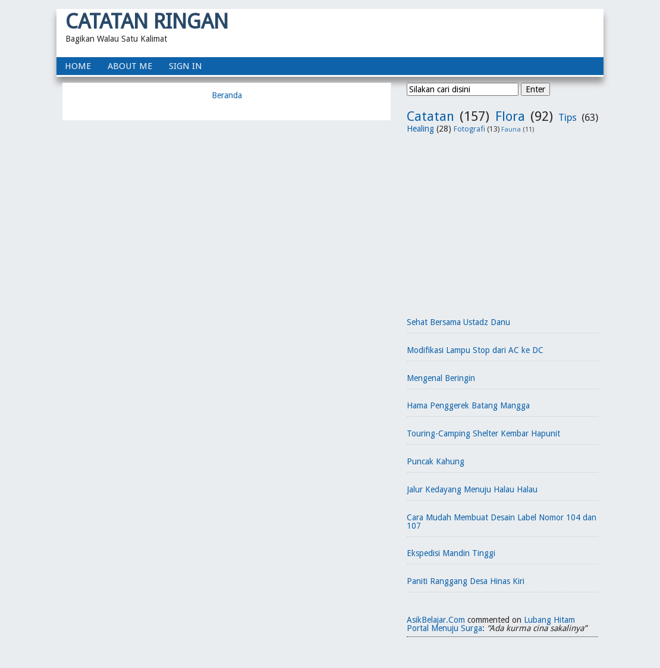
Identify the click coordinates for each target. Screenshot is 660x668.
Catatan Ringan (146, 21)
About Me (130, 66)
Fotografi (469, 128)
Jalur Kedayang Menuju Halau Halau (472, 489)
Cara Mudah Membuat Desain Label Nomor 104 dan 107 (501, 521)
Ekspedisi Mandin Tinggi (451, 553)
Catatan (430, 116)
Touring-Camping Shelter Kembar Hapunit (483, 433)
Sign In (185, 66)
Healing (420, 128)
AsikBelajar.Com (436, 620)
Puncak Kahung (435, 461)
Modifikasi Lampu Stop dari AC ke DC (475, 350)
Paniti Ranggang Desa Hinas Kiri (465, 581)
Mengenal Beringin (441, 378)
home (78, 66)
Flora (510, 116)
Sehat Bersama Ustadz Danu (458, 322)
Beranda (227, 95)
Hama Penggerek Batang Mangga (468, 405)
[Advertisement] (502, 220)
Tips (567, 117)
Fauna (511, 129)
